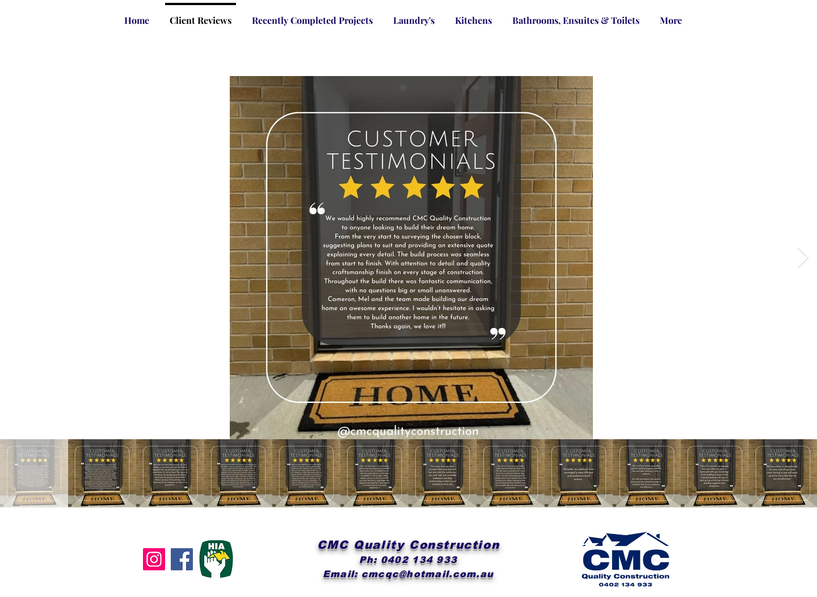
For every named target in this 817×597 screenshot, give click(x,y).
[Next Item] (803, 258)
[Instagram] (154, 559)
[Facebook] (182, 559)
